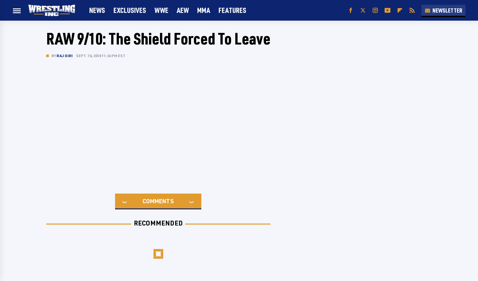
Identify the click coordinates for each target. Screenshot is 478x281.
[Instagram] (375, 10)
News (97, 10)
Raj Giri (65, 55)
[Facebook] (351, 10)
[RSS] (412, 10)
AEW (183, 10)
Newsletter (443, 10)
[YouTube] (387, 10)
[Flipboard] (400, 10)
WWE (161, 10)
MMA (203, 10)
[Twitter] (363, 10)
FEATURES (232, 10)
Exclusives (129, 10)
